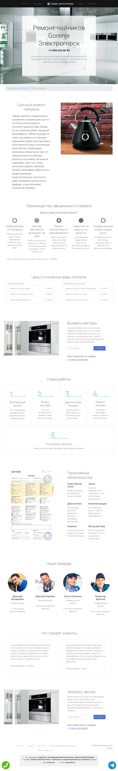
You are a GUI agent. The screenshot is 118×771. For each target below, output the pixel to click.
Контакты (92, 4)
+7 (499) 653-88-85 (59, 50)
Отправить (99, 348)
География (38, 4)
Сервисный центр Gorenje (18, 88)
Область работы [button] (44, 750)
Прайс (80, 4)
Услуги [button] (25, 4)
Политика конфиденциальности (62, 746)
